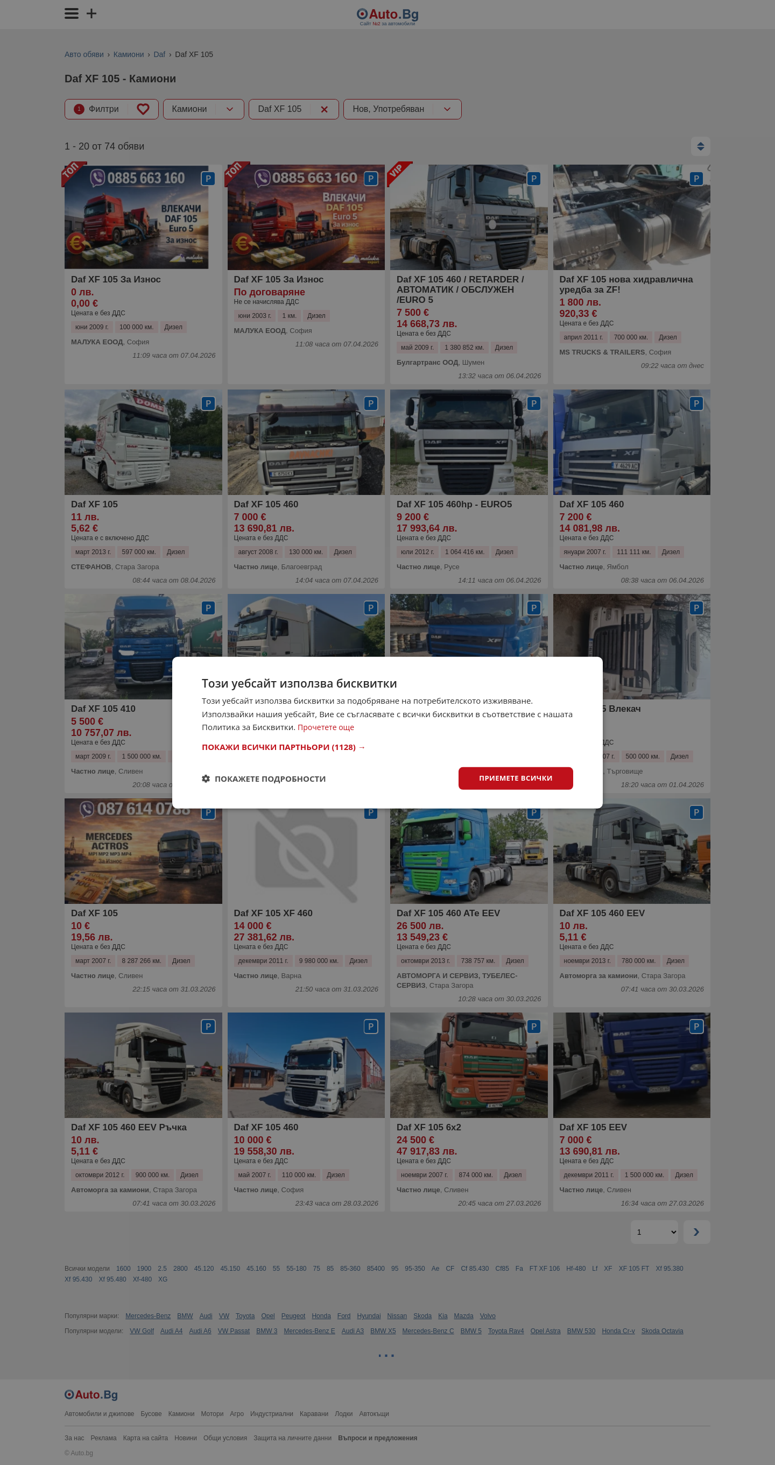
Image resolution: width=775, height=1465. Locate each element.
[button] (387, 746)
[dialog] (387, 732)
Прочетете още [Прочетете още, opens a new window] (328, 726)
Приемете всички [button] (513, 778)
